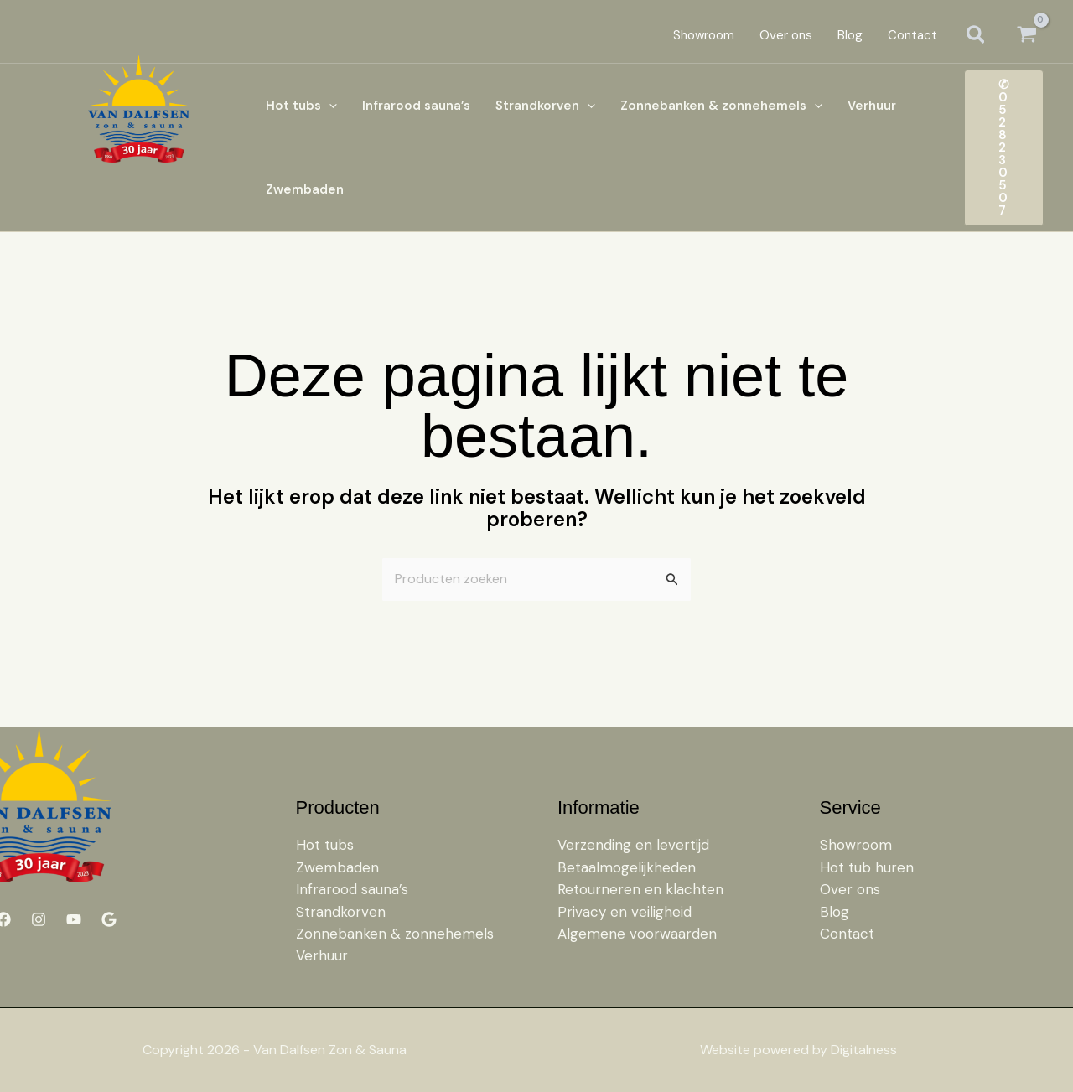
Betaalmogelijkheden (626, 867)
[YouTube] (73, 919)
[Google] (109, 919)
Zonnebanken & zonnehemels (395, 933)
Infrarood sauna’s (352, 889)
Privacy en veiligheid (624, 912)
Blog (834, 912)
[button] (977, 36)
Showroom (856, 845)
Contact (847, 933)
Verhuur (322, 955)
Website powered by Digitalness (798, 1049)
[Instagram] (38, 919)
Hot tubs (325, 845)
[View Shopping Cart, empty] (1026, 35)
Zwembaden (337, 867)
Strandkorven (341, 912)
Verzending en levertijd (633, 845)
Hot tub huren (867, 867)
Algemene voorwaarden (637, 933)
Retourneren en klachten (640, 889)
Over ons (850, 889)
